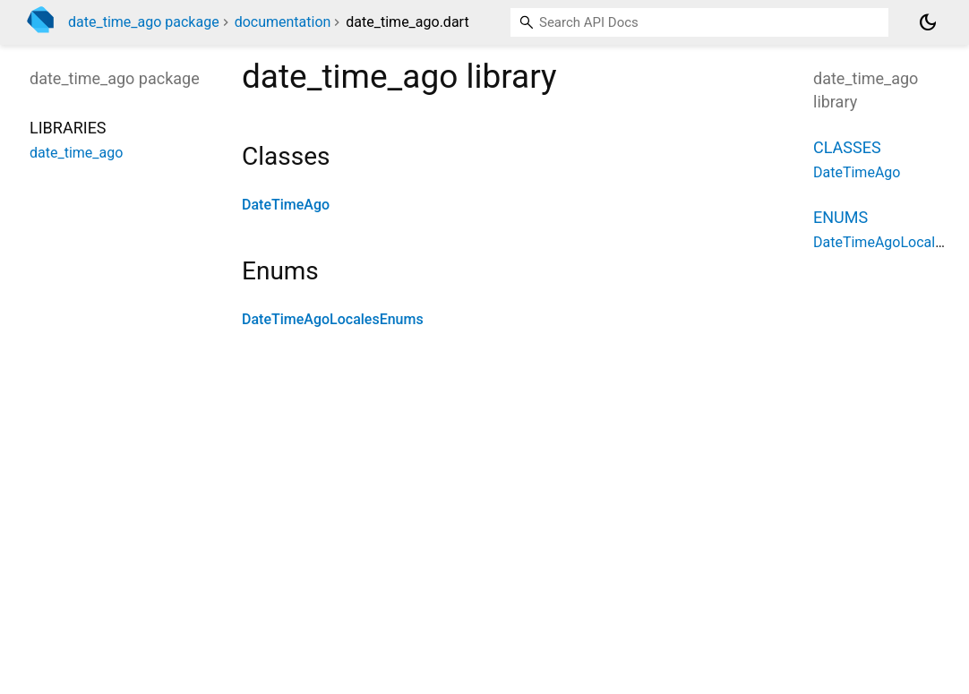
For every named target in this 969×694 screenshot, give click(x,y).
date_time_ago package (143, 21)
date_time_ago (76, 152)
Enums (840, 217)
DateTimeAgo (286, 204)
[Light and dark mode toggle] (927, 22)
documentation (283, 21)
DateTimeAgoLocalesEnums (333, 319)
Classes (847, 147)
